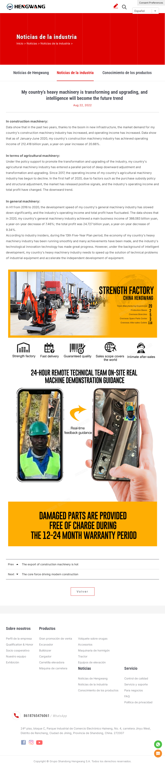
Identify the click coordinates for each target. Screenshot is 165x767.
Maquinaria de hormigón (94, 650)
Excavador (46, 644)
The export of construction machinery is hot (50, 564)
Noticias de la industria (75, 72)
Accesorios (85, 644)
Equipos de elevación (92, 662)
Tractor (82, 656)
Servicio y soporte (136, 684)
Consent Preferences (151, 2)
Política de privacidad (138, 702)
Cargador (45, 656)
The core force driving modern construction (50, 574)
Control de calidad (136, 678)
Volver (82, 591)
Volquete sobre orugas (92, 638)
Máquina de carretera (53, 668)
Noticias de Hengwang (31, 72)
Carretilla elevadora (51, 662)
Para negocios (133, 690)
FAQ (127, 696)
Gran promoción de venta (55, 638)
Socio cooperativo (17, 650)
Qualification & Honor (19, 644)
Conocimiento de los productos (127, 72)
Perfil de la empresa (19, 638)
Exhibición (12, 662)
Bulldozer (45, 650)
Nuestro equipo (16, 656)
